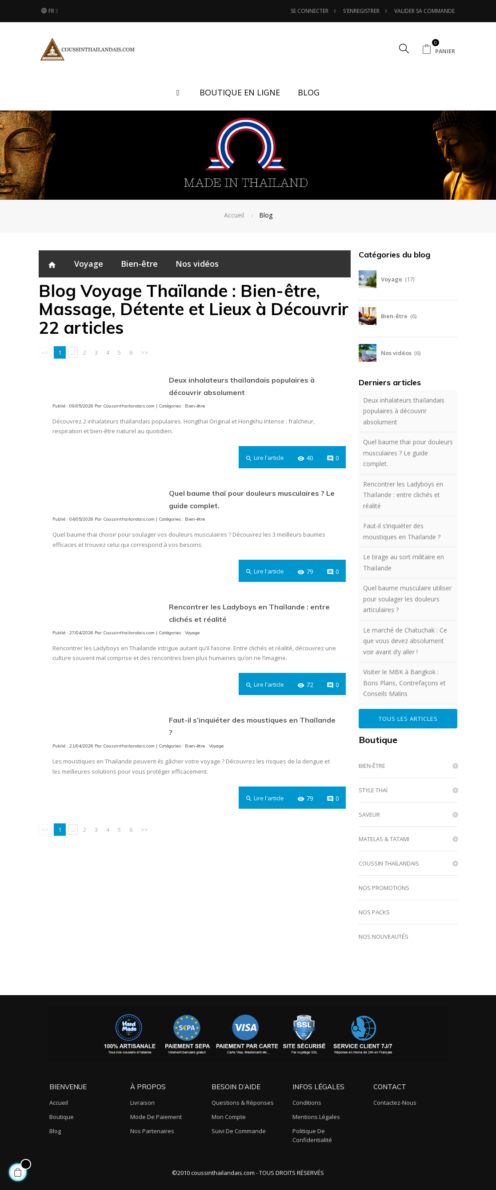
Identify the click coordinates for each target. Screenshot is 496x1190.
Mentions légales (316, 1117)
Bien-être (139, 263)
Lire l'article (264, 458)
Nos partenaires (152, 1131)
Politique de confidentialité (312, 1135)
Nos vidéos (197, 263)
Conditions (306, 1103)
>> (144, 352)
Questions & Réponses (243, 1103)
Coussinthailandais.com (129, 406)
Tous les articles (408, 719)
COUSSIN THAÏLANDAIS (389, 863)
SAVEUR (369, 814)
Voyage (88, 263)
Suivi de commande (239, 1131)
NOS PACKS (374, 912)
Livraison (142, 1103)
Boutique (378, 739)
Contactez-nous (394, 1103)
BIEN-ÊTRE (372, 766)
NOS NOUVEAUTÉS (383, 937)
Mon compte (229, 1117)
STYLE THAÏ (373, 790)
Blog (55, 1131)
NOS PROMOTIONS (384, 888)
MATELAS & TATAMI (384, 839)
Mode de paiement (156, 1117)
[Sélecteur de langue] (49, 11)
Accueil (58, 1103)
